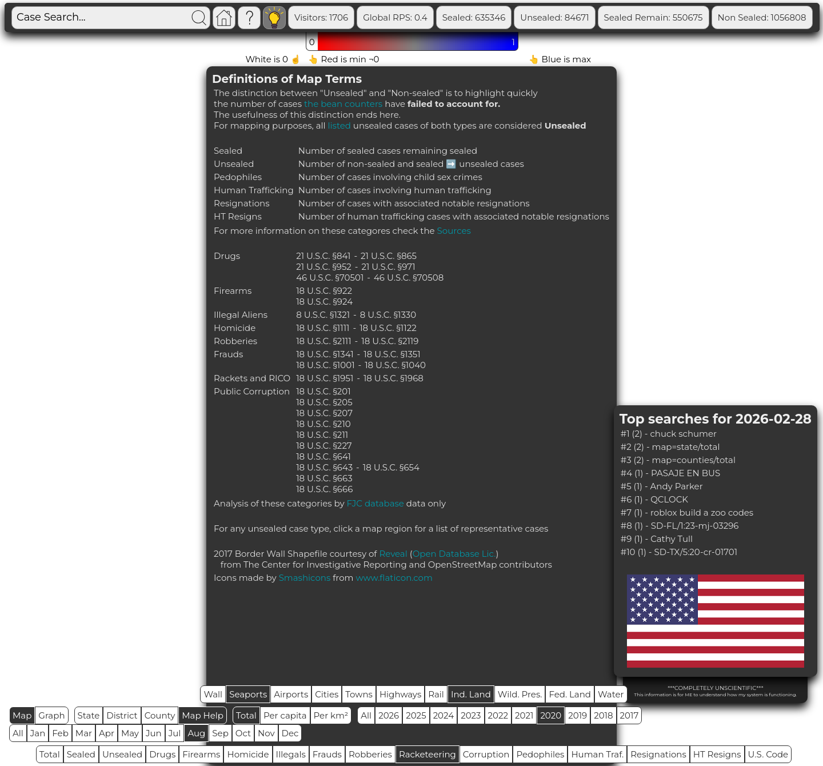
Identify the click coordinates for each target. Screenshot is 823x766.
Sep (220, 733)
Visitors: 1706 (373, 17)
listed (339, 125)
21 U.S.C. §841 (323, 255)
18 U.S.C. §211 (322, 434)
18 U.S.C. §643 (324, 467)
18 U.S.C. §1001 (325, 365)
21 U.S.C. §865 (389, 255)
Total (246, 715)
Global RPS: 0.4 (447, 17)
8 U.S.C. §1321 (323, 314)
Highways (400, 694)
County (160, 715)
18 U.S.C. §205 (324, 402)
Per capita (285, 715)
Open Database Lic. (454, 553)
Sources (454, 230)
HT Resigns (717, 754)
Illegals (291, 754)
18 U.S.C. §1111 (322, 327)
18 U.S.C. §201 (323, 391)
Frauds (327, 754)
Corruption (486, 754)
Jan (38, 733)
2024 (443, 715)
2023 (471, 715)
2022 (498, 715)
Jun (154, 733)
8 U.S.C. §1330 (388, 314)
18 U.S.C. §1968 (393, 378)
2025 (416, 715)
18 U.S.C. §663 (324, 478)
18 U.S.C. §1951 (324, 378)
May (130, 733)
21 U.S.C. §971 (388, 266)
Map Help (202, 715)
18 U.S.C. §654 (391, 467)
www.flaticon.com (394, 577)
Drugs (162, 754)
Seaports (248, 694)
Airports (291, 694)
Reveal (393, 553)
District (121, 715)
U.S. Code (768, 754)
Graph (51, 715)
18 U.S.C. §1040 (395, 365)
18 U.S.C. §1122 (388, 327)
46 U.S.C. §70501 (329, 277)
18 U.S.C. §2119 (389, 341)
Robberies (370, 754)
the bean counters (343, 103)
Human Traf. (597, 754)
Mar (83, 733)
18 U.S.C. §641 (323, 456)
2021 (524, 715)
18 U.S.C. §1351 (391, 354)
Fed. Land (570, 694)
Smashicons (305, 577)
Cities (326, 694)
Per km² (331, 715)
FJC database (375, 503)
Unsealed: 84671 (606, 17)
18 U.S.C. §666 (324, 489)
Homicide (248, 754)
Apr (106, 733)
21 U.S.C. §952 (323, 266)
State (89, 715)
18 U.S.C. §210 (323, 423)
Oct (243, 733)
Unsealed (122, 754)
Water (611, 694)
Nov (266, 733)
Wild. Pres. (520, 694)
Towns (359, 694)
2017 (629, 715)
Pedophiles (540, 754)
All (366, 715)
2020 (550, 715)
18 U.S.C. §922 (324, 290)
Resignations (658, 754)
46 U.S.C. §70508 (409, 277)
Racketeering (427, 754)
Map (22, 715)
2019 (577, 715)
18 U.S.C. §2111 (323, 341)
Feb (60, 733)
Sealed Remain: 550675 (705, 17)
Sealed (81, 754)
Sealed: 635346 (525, 17)
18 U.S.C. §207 (324, 413)
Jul (175, 733)
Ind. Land (471, 694)
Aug (196, 733)
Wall (212, 694)
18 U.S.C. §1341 (325, 354)
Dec (290, 733)
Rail (436, 694)
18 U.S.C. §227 (324, 445)
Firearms (201, 754)
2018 (603, 715)
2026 (388, 715)
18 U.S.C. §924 (324, 301)
